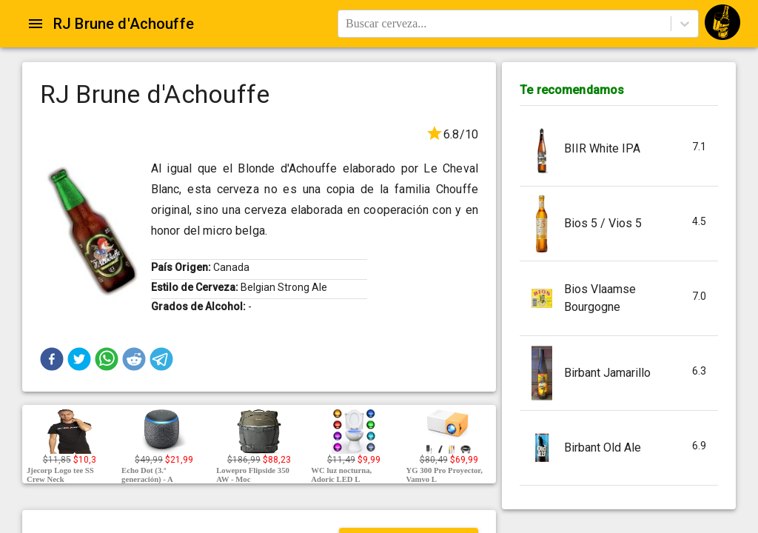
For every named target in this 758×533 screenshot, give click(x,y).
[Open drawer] (35, 23)
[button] (52, 359)
